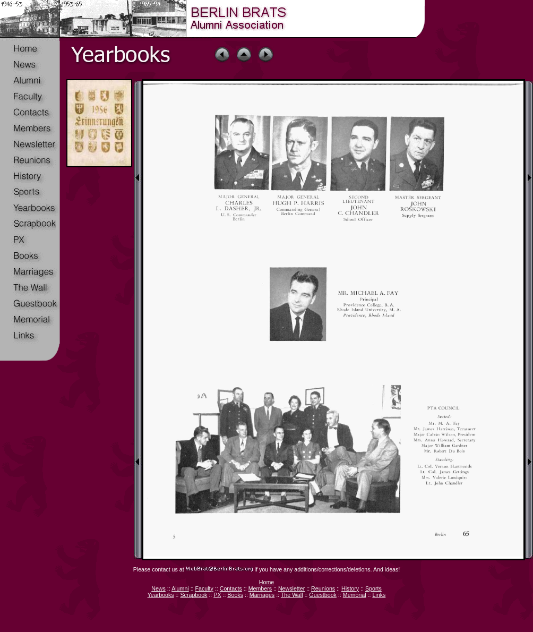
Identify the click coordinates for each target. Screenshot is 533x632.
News (158, 588)
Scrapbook (193, 595)
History (350, 588)
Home (266, 582)
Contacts (231, 588)
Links (378, 595)
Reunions (323, 588)
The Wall (292, 595)
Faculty (204, 588)
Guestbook (323, 595)
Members (260, 588)
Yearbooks (161, 595)
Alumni (180, 588)
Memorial (354, 595)
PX (217, 595)
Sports (373, 588)
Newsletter (291, 588)
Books (235, 595)
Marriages (262, 595)
